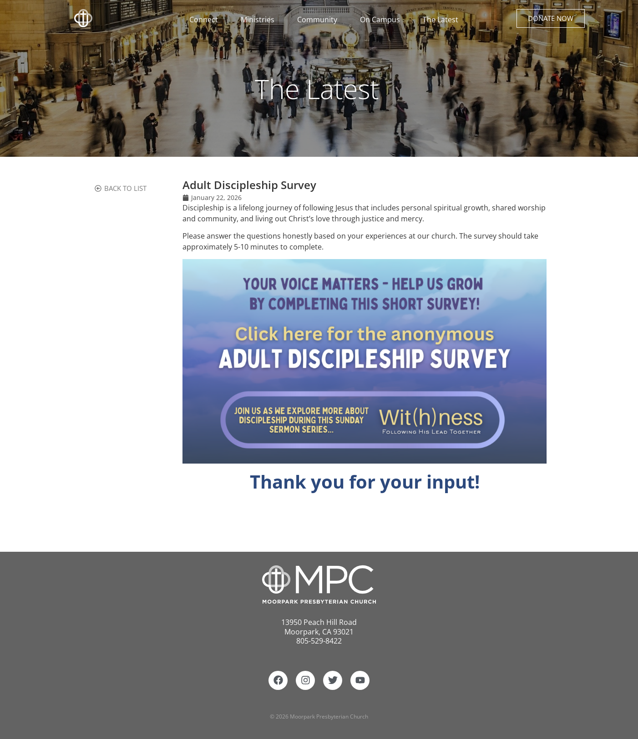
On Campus (382, 20)
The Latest (440, 20)
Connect (206, 20)
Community (319, 20)
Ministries (260, 20)
